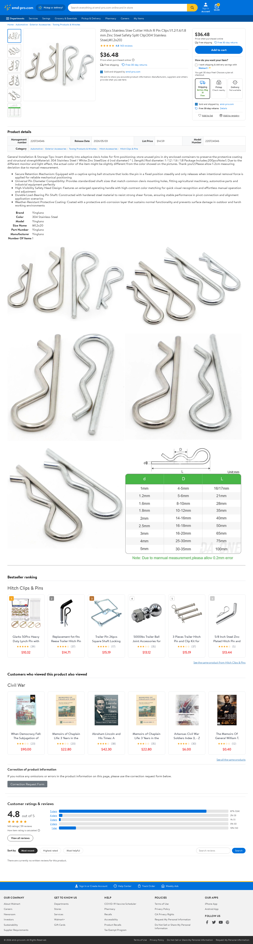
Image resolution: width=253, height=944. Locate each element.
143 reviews (126, 45)
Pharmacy (110, 18)
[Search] (192, 7)
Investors (9, 919)
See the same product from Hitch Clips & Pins (219, 662)
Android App (211, 909)
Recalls (108, 914)
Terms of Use (162, 903)
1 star (54, 828)
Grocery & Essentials (66, 18)
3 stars (53, 819)
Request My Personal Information (173, 919)
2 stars (53, 823)
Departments (15, 18)
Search (239, 850)
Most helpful (73, 850)
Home (10, 24)
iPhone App (211, 903)
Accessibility (111, 919)
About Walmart (12, 903)
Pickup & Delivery (91, 18)
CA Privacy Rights (164, 914)
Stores (57, 909)
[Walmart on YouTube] (221, 922)
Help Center (122, 886)
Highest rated (50, 850)
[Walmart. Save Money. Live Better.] (18, 7)
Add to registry (229, 115)
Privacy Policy (162, 909)
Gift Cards (59, 924)
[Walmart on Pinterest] (228, 922)
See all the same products (231, 759)
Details (223, 108)
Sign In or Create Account (91, 886)
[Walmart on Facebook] (207, 922)
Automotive (22, 24)
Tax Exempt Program (115, 930)
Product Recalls (112, 924)
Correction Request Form (27, 784)
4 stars (53, 815)
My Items (139, 18)
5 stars (53, 811)
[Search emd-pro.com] (127, 7)
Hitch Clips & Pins (129, 148)
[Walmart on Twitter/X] (214, 922)
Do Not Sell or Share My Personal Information (190, 940)
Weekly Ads (169, 886)
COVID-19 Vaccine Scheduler (120, 903)
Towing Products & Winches (66, 24)
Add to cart (218, 50)
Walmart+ (59, 919)
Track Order (146, 886)
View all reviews (20, 838)
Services (33, 18)
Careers (125, 18)
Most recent (27, 850)
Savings (46, 18)
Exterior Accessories (40, 24)
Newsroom (9, 914)
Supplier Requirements (16, 930)
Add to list (205, 115)
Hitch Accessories (108, 148)
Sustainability (11, 924)
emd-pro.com (133, 71)
